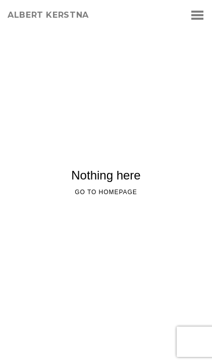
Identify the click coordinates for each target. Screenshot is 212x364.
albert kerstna (48, 15)
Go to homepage (106, 192)
